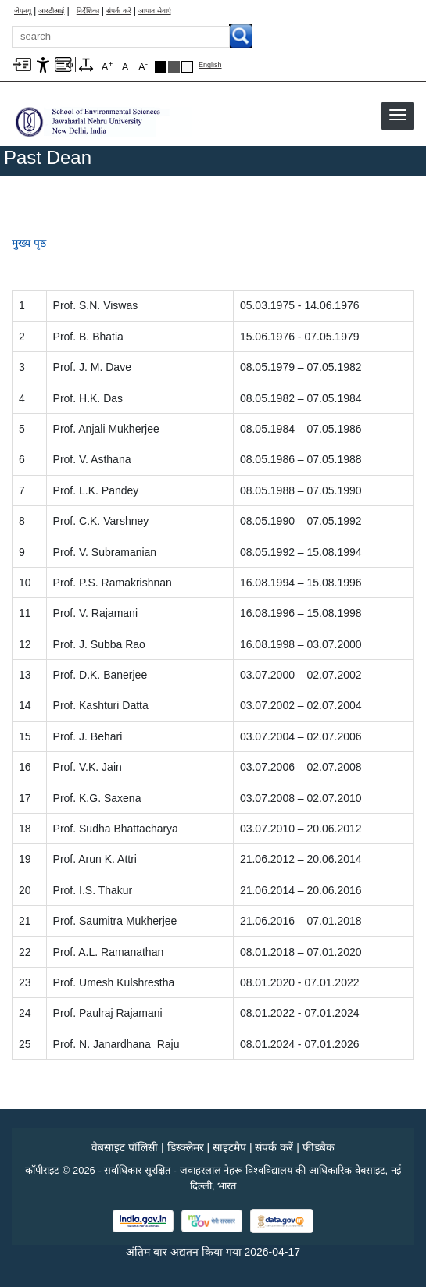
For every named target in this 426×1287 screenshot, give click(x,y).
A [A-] (143, 66)
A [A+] (107, 66)
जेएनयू (22, 11)
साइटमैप (229, 1147)
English (210, 65)
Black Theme (160, 67)
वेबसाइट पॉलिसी (124, 1147)
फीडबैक (318, 1147)
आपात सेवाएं (154, 11)
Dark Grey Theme (174, 67)
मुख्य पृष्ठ (29, 243)
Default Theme (187, 67)
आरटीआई (51, 11)
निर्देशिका (88, 11)
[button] (397, 114)
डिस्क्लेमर (185, 1147)
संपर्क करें (118, 11)
